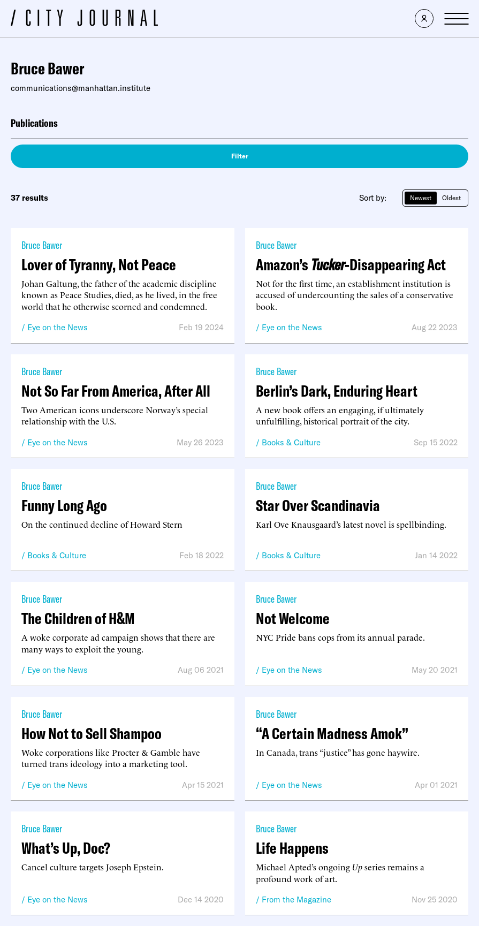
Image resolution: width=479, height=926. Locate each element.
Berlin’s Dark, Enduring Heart (336, 391)
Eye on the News (57, 327)
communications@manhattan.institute (80, 88)
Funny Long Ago (64, 505)
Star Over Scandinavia (318, 505)
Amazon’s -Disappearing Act (351, 264)
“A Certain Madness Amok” (332, 733)
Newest (420, 198)
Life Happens (292, 848)
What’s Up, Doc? (65, 848)
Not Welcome (293, 618)
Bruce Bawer (41, 245)
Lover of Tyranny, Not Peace (98, 264)
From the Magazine (296, 899)
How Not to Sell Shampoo (91, 733)
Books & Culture (291, 442)
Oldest (451, 198)
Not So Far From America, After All (115, 391)
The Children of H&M (78, 618)
